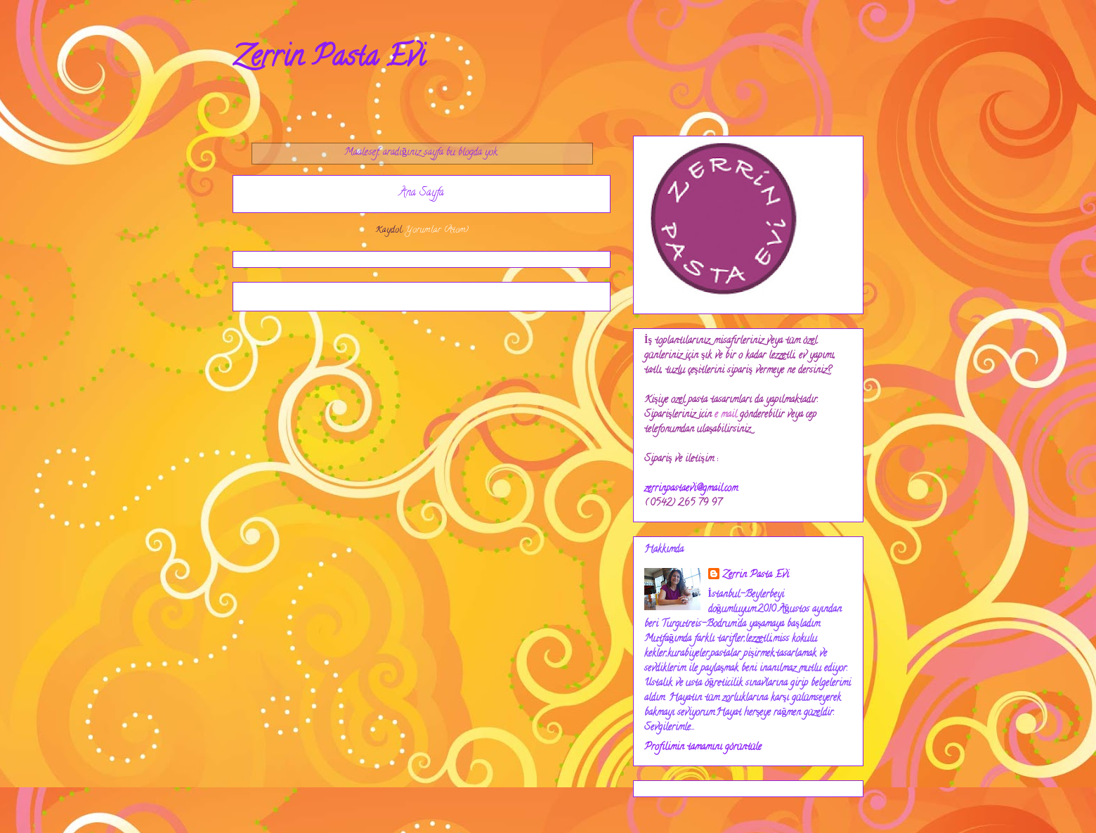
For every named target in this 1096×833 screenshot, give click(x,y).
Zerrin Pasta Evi (329, 59)
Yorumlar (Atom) (437, 230)
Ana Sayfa (421, 193)
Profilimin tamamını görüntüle (703, 747)
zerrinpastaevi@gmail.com (691, 489)
